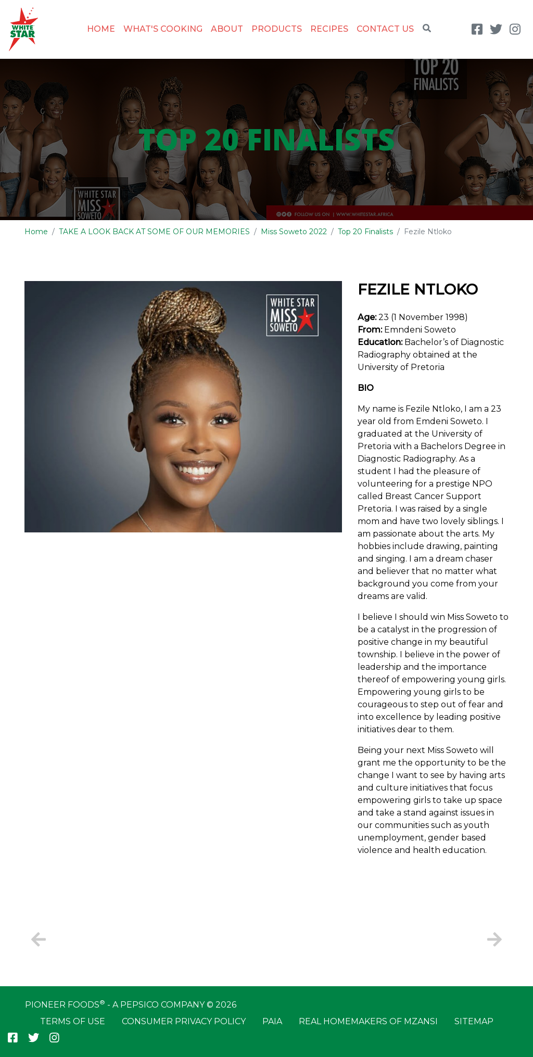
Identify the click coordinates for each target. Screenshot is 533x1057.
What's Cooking (162, 29)
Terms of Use (72, 1021)
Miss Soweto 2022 (294, 231)
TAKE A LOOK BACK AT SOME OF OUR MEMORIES (154, 231)
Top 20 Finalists (365, 231)
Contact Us (385, 29)
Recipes (329, 29)
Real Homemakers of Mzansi (368, 1021)
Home (101, 29)
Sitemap (473, 1021)
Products (276, 29)
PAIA (272, 1021)
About (227, 29)
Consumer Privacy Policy (184, 1021)
